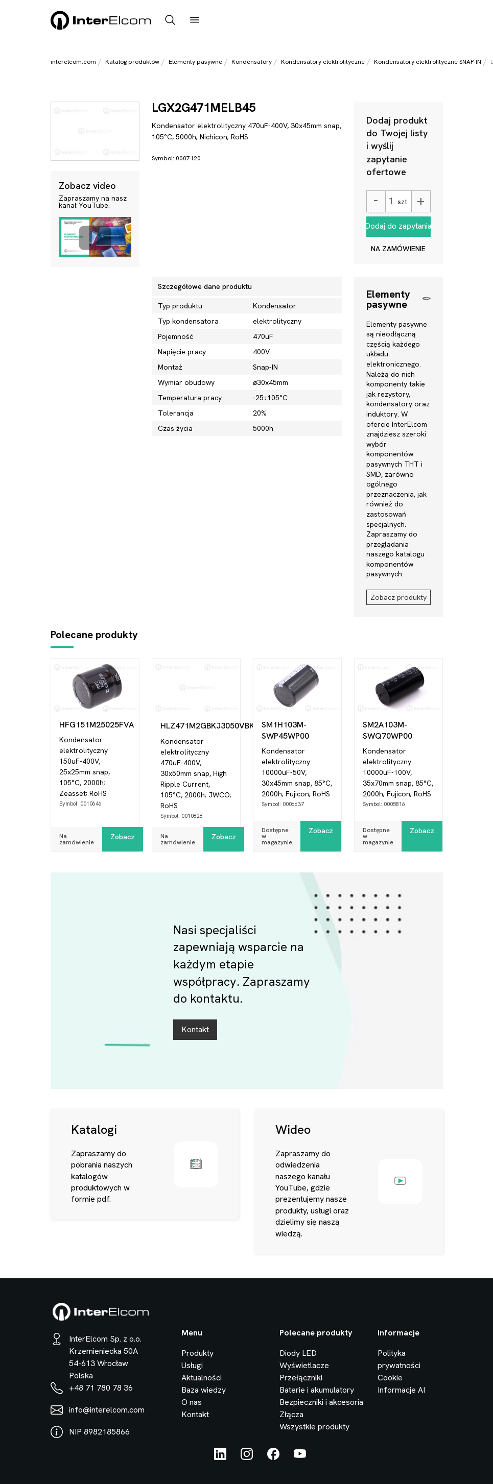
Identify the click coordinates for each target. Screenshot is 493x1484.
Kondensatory (251, 62)
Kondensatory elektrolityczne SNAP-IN (427, 62)
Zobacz (122, 836)
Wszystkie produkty (314, 1426)
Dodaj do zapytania (398, 226)
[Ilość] (390, 201)
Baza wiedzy (203, 1389)
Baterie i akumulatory (316, 1389)
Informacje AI (401, 1389)
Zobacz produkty (398, 597)
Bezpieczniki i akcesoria (321, 1402)
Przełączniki (300, 1377)
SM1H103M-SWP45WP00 (285, 730)
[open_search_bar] (170, 21)
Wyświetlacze (304, 1365)
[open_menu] (195, 21)
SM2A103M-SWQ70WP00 (387, 730)
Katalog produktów (132, 62)
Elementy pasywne (195, 62)
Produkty (197, 1353)
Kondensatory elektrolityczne (323, 62)
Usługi (192, 1365)
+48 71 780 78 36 (101, 1387)
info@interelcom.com (107, 1409)
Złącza (291, 1414)
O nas (191, 1402)
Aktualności (201, 1377)
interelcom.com (73, 62)
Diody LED (298, 1353)
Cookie (390, 1377)
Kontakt (195, 1029)
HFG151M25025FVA (96, 724)
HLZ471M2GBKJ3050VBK (200, 725)
